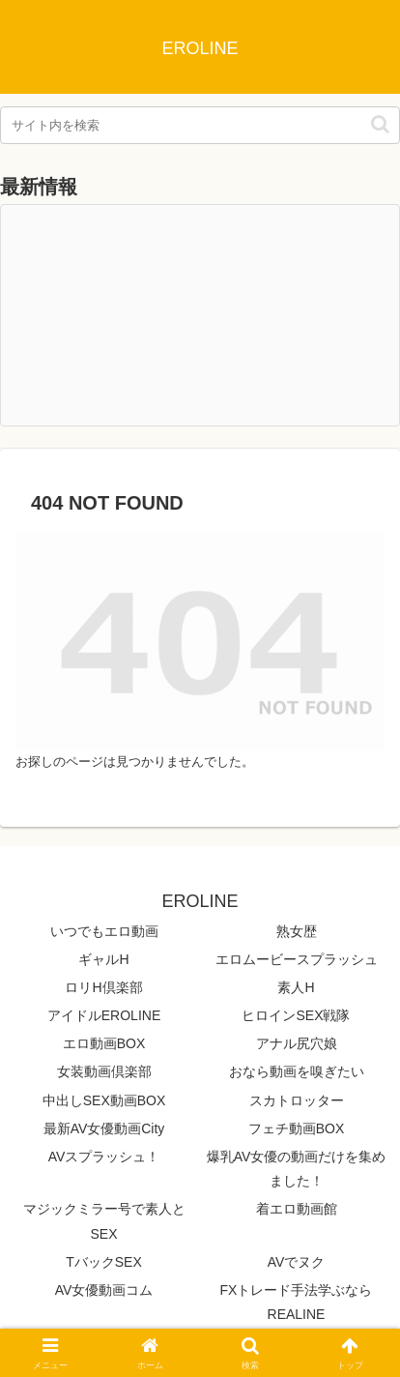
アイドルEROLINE (103, 1015)
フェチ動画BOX (296, 1128)
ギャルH (103, 959)
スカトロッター (296, 1100)
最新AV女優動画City (104, 1128)
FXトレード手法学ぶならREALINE (296, 1302)
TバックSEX (104, 1262)
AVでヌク (297, 1262)
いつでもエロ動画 (104, 931)
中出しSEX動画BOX (104, 1100)
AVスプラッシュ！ (104, 1156)
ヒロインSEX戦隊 (296, 1015)
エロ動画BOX (104, 1043)
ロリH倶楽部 (103, 987)
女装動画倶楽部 (104, 1071)
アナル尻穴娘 (296, 1043)
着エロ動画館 (296, 1208)
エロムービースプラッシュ (296, 959)
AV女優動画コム (104, 1290)
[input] (200, 125)
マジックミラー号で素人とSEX (104, 1221)
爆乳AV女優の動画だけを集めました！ (296, 1168)
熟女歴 (296, 931)
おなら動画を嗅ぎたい (296, 1071)
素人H (295, 987)
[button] (380, 124)
